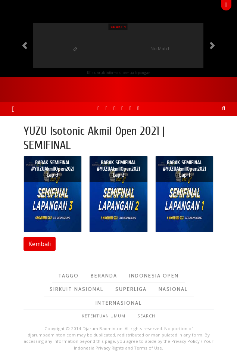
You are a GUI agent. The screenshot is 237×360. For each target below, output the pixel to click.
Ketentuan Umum (103, 316)
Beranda (104, 276)
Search (146, 316)
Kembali (39, 244)
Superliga (131, 289)
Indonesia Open (154, 276)
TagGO (68, 276)
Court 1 (118, 26)
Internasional (119, 303)
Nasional (173, 289)
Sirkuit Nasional (76, 289)
